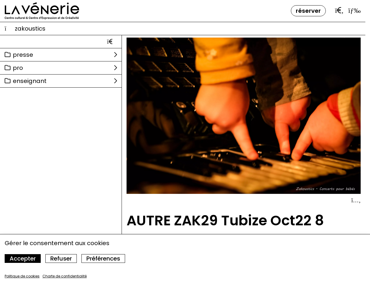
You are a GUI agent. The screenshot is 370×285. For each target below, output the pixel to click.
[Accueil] (42, 11)
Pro (18, 68)
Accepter (23, 258)
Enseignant (30, 81)
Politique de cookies (22, 276)
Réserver (308, 11)
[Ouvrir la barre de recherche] (339, 10)
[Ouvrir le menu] (354, 10)
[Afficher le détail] (356, 200)
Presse (23, 55)
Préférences (103, 258)
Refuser (61, 258)
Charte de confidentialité (64, 276)
